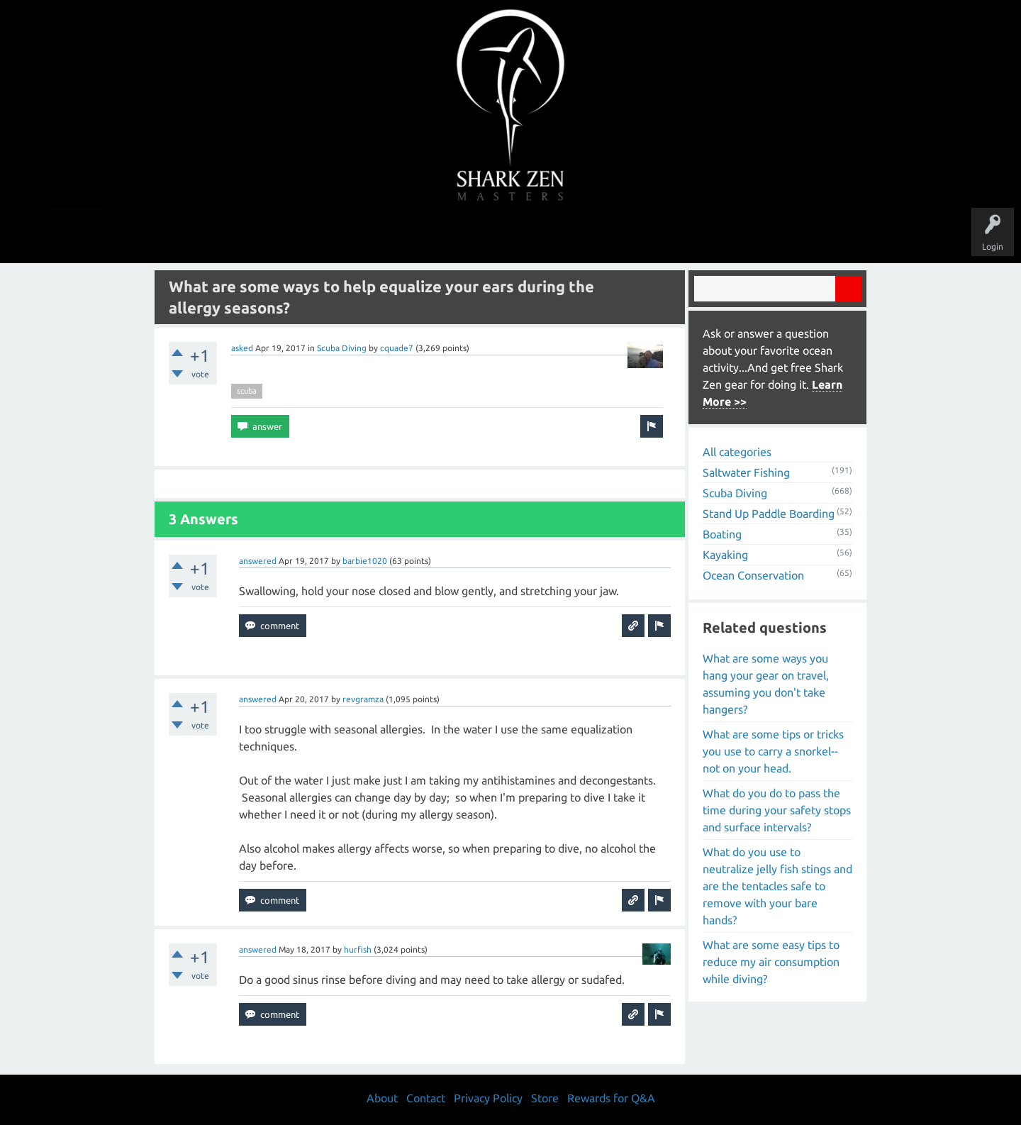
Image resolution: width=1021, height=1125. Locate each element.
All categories (737, 451)
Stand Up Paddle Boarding (769, 513)
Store (674, 235)
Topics (466, 235)
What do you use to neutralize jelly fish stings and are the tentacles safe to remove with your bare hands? (777, 886)
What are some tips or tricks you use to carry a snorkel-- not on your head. (773, 751)
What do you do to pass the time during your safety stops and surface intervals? (777, 810)
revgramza (363, 699)
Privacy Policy (488, 1098)
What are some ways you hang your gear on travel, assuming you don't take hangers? (766, 684)
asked (242, 348)
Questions (353, 235)
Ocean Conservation (753, 575)
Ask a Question (570, 235)
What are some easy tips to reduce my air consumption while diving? (771, 961)
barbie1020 (364, 560)
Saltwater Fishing (746, 472)
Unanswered (412, 235)
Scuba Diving (342, 348)
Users (510, 235)
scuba (247, 391)
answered (258, 560)
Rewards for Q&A (611, 1098)
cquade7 (396, 348)
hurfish (358, 949)
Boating (722, 534)
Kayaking (725, 554)
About (630, 235)
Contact (425, 1098)
